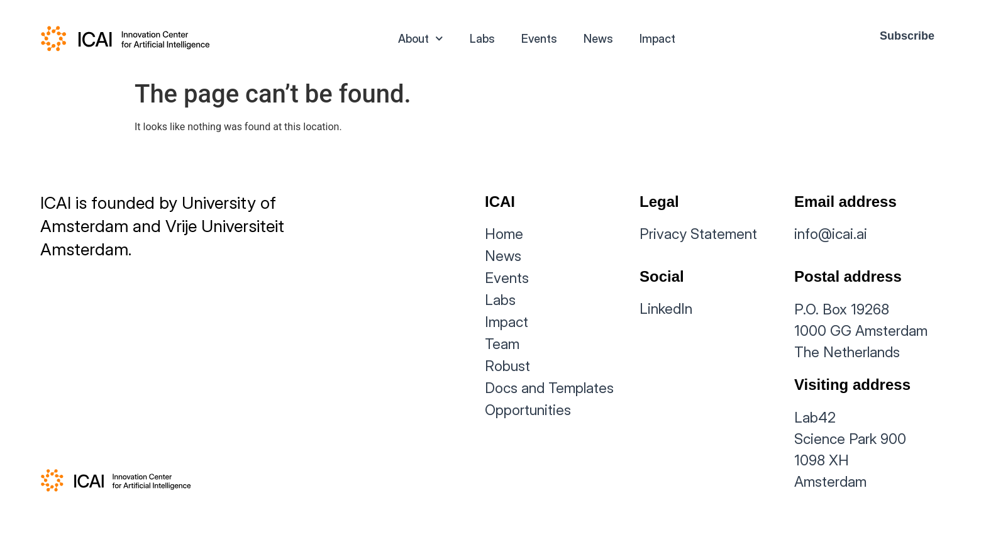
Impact (657, 38)
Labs (482, 38)
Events (539, 38)
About (420, 38)
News (598, 38)
